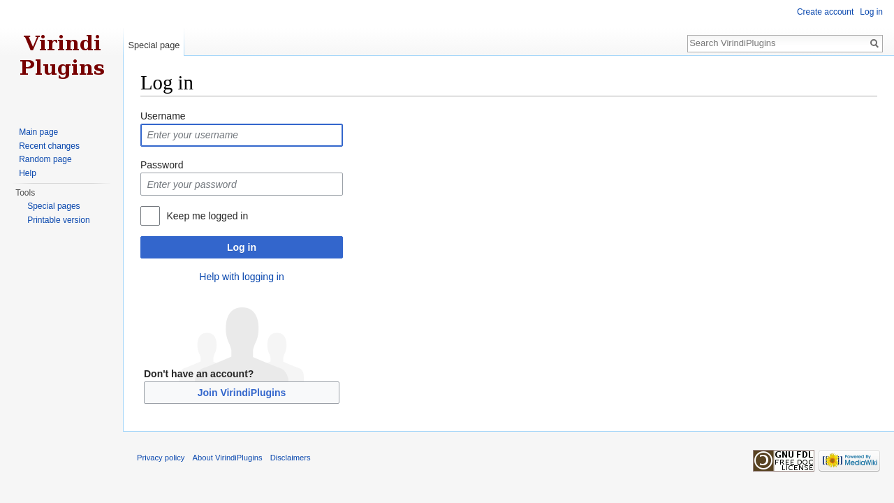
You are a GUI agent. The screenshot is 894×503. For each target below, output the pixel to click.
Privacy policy (160, 457)
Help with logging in (241, 276)
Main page (38, 132)
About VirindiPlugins (228, 457)
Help (27, 173)
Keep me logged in (207, 215)
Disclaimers (290, 457)
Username (163, 116)
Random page (45, 159)
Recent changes (49, 146)
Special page (153, 45)
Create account (825, 12)
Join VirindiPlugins (242, 392)
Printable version (58, 220)
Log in (241, 247)
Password (161, 164)
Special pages (53, 206)
